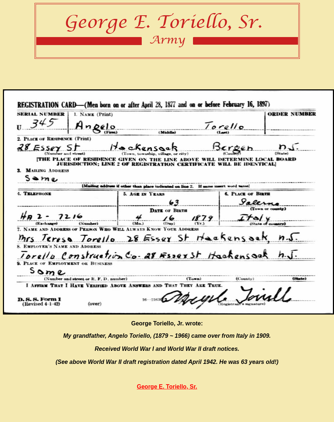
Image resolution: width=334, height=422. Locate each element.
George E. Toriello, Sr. (167, 387)
